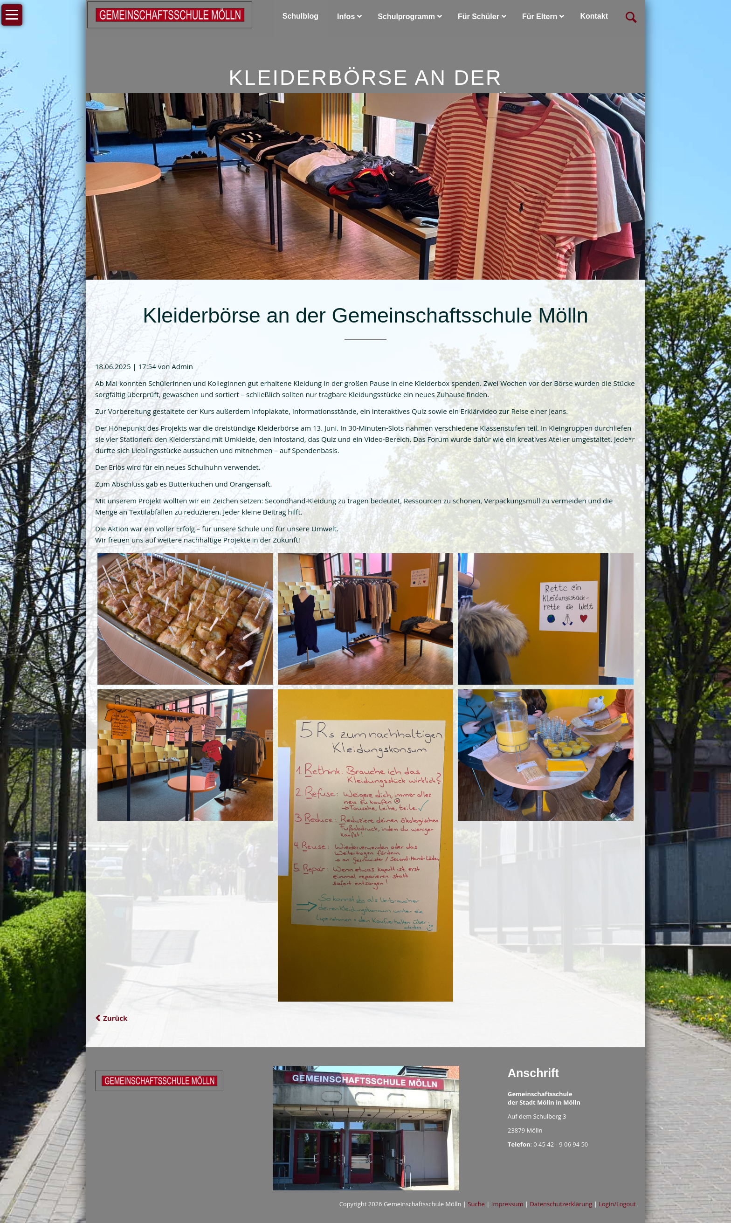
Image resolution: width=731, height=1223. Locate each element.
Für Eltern (540, 17)
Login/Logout (617, 1204)
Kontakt (594, 16)
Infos (346, 17)
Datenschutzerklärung (561, 1204)
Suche (476, 1204)
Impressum (507, 1204)
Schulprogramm (406, 17)
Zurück (115, 1018)
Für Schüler (478, 17)
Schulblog (300, 16)
